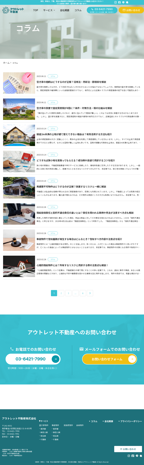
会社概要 (59, 10)
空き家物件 (49, 426)
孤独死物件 (74, 426)
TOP (30, 10)
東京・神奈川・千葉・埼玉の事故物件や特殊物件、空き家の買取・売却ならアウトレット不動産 (66, 462)
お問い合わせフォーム (112, 385)
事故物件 (61, 426)
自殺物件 (86, 426)
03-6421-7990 (36, 385)
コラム (72, 10)
